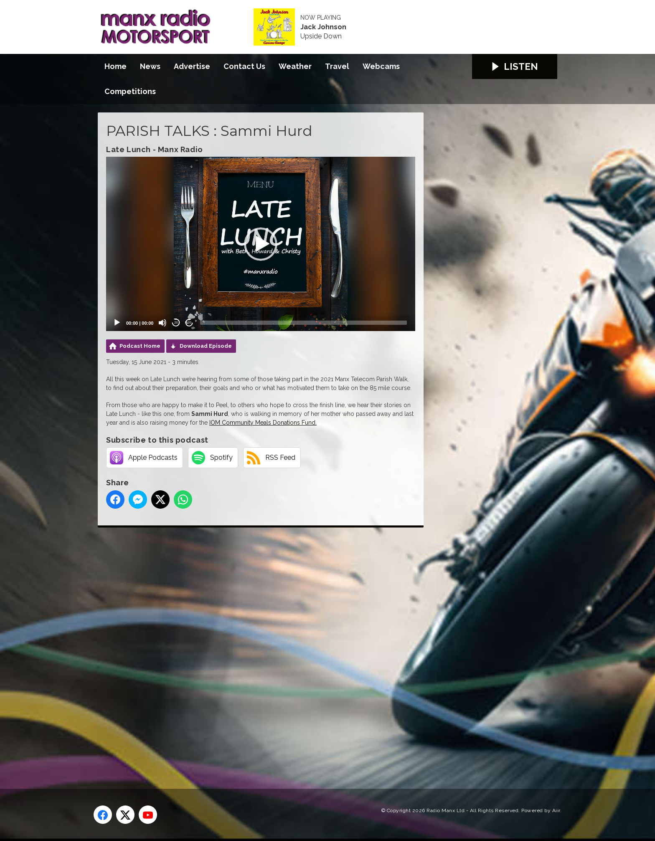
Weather (295, 66)
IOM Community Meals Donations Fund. (263, 422)
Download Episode (206, 346)
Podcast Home (139, 346)
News (150, 66)
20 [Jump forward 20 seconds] (189, 322)
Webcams (381, 66)
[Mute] (162, 323)
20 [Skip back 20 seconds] (176, 322)
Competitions (130, 91)
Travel (337, 66)
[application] (260, 244)
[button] (260, 244)
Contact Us (244, 66)
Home (115, 66)
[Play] (117, 323)
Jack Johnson (323, 27)
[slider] (303, 323)
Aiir (556, 810)
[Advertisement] (254, 649)
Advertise (192, 66)
